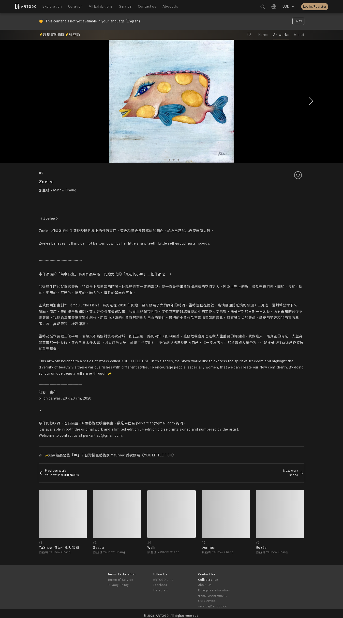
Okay (298, 21)
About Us (205, 585)
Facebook (160, 585)
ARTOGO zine (163, 580)
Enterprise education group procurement (214, 593)
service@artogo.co (212, 606)
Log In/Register (314, 6)
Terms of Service (120, 580)
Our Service (207, 601)
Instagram (160, 590)
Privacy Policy (118, 585)
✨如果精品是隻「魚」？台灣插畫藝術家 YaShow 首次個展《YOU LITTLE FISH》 (107, 455)
